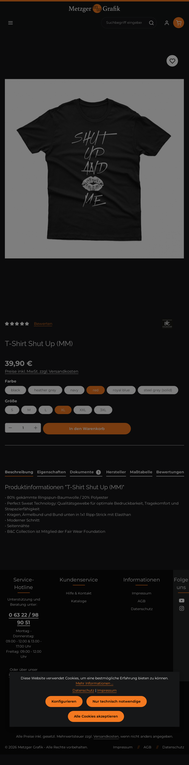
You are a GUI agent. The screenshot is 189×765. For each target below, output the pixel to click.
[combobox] (124, 22)
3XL (103, 410)
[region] (94, 168)
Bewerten (43, 323)
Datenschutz (142, 609)
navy (74, 390)
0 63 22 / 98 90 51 (24, 619)
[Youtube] (181, 601)
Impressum (141, 593)
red (95, 390)
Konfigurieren (64, 706)
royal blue (121, 390)
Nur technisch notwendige (117, 706)
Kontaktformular (23, 674)
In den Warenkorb (87, 428)
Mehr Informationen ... (94, 687)
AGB (142, 601)
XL (63, 410)
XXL (83, 410)
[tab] (19, 472)
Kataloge (78, 601)
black (15, 390)
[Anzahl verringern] (10, 427)
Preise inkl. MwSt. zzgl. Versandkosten (41, 371)
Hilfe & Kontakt (79, 593)
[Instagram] (181, 609)
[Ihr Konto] (166, 22)
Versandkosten (106, 736)
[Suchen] (151, 22)
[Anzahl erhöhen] (36, 427)
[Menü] (10, 22)
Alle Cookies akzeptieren (96, 721)
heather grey (45, 390)
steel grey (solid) (158, 390)
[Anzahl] (23, 427)
